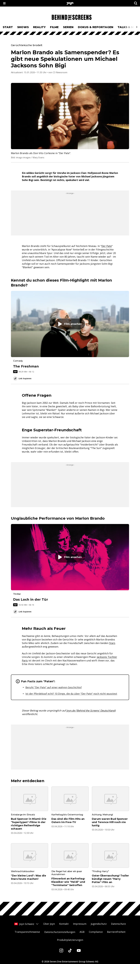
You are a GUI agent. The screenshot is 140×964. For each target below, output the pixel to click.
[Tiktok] (70, 950)
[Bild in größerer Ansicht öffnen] (70, 116)
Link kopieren (22, 378)
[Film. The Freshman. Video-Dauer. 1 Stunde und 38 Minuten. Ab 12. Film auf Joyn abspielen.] (70, 332)
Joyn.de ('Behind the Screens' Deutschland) (91, 710)
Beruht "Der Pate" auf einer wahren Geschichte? (53, 687)
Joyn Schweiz (26, 924)
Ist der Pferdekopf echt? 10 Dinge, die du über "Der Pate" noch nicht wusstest (71, 693)
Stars (112, 643)
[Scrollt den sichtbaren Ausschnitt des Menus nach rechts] (137, 27)
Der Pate (106, 246)
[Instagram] (61, 950)
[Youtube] (79, 950)
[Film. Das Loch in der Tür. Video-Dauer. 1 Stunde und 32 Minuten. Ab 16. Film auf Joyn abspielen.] (70, 565)
